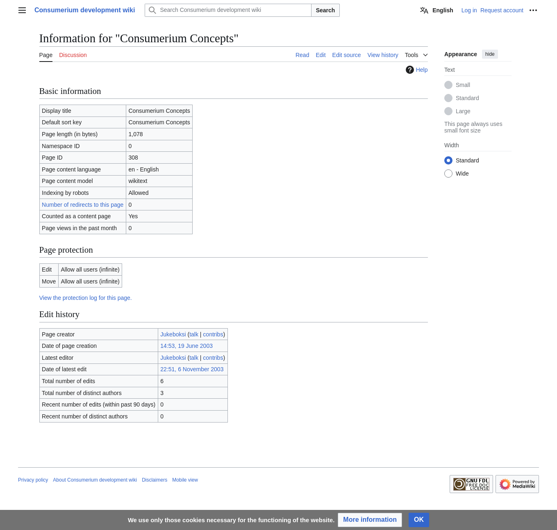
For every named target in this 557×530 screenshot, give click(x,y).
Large (463, 111)
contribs (213, 334)
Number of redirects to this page (82, 204)
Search (325, 10)
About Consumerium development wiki (95, 480)
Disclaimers (154, 480)
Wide (462, 173)
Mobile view (185, 480)
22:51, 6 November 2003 (191, 369)
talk (193, 334)
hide (490, 54)
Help (416, 70)
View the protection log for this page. (85, 298)
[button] (370, 520)
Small (463, 85)
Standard (467, 98)
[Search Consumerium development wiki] (228, 10)
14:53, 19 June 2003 (186, 346)
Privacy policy (33, 480)
